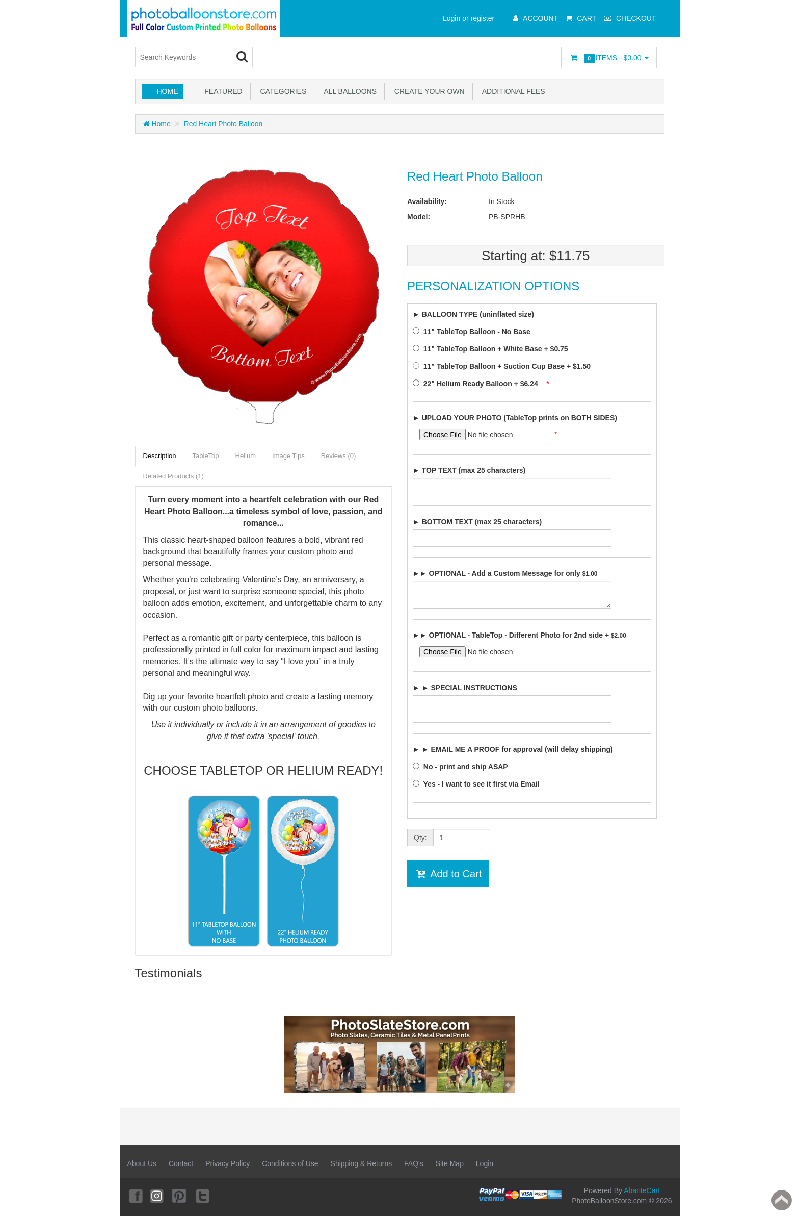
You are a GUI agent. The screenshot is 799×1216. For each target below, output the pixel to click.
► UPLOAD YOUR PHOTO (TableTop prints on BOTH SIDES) (515, 418)
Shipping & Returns (361, 1163)
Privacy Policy (227, 1163)
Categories (281, 91)
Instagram (157, 1195)
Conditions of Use (290, 1163)
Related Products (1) (173, 476)
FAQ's (413, 1163)
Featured (222, 91)
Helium (245, 456)
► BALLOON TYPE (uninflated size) (473, 314)
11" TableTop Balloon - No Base (474, 331)
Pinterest (180, 1195)
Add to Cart (448, 873)
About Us (142, 1163)
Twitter (203, 1195)
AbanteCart (642, 1190)
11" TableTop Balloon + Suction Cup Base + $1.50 (505, 366)
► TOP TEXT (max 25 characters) (469, 470)
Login (484, 1163)
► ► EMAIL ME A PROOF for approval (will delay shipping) (513, 749)
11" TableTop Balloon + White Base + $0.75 (493, 349)
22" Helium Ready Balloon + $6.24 (478, 383)
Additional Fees (511, 91)
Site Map (450, 1163)
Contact (181, 1163)
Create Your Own (427, 91)
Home (167, 91)
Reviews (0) (338, 456)
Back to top (781, 1200)
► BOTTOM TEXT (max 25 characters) (477, 522)
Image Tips (288, 456)
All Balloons (348, 91)
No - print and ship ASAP (463, 767)
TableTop (206, 456)
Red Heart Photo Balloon (223, 124)
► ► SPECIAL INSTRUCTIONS (465, 687)
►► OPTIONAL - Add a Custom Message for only (505, 573)
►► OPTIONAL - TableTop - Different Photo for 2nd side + (519, 635)
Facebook (135, 1195)
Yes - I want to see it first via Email (479, 784)
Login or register (468, 18)
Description (159, 456)
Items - (608, 58)
